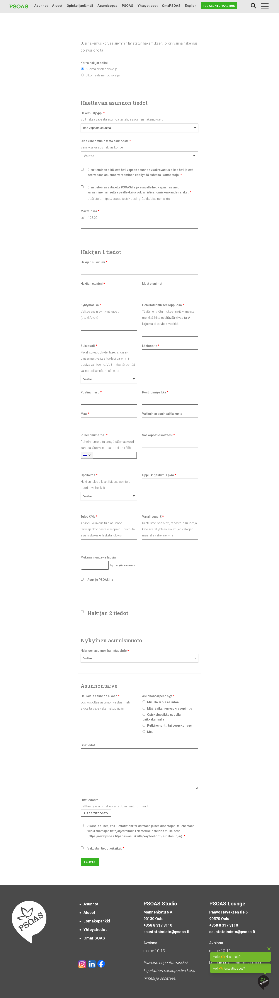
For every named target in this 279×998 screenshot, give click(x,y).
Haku (253, 6)
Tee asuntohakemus (219, 5)
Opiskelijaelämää (80, 6)
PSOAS (127, 6)
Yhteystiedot (148, 6)
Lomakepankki (96, 921)
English (190, 6)
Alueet (57, 6)
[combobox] (139, 156)
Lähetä (89, 862)
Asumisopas (107, 6)
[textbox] (138, 156)
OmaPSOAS (171, 6)
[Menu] (264, 6)
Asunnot (41, 6)
